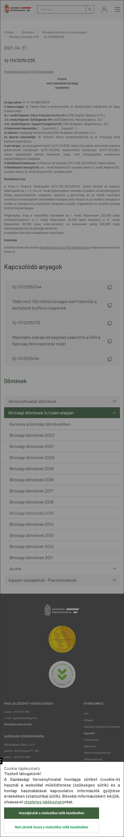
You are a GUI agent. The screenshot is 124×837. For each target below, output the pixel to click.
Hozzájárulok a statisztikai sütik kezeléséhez (51, 813)
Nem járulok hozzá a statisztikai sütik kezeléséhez (51, 827)
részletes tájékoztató (44, 801)
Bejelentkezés (104, 9)
